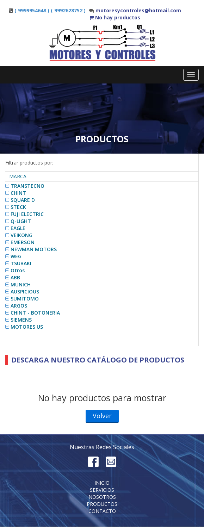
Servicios (102, 489)
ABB (15, 277)
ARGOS (19, 305)
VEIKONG (21, 235)
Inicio (102, 482)
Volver (102, 415)
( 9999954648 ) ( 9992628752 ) (50, 10)
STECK (18, 207)
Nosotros (102, 497)
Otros (18, 270)
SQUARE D (23, 200)
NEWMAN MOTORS (34, 249)
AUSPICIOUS (25, 291)
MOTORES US (27, 326)
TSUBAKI (21, 263)
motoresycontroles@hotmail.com (138, 10)
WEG (16, 256)
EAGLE (18, 228)
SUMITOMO (25, 298)
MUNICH (21, 284)
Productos (102, 504)
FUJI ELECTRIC (27, 214)
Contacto (102, 511)
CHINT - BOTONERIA (35, 312)
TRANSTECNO (27, 185)
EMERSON (23, 242)
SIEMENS (21, 319)
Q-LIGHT (21, 221)
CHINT (18, 193)
